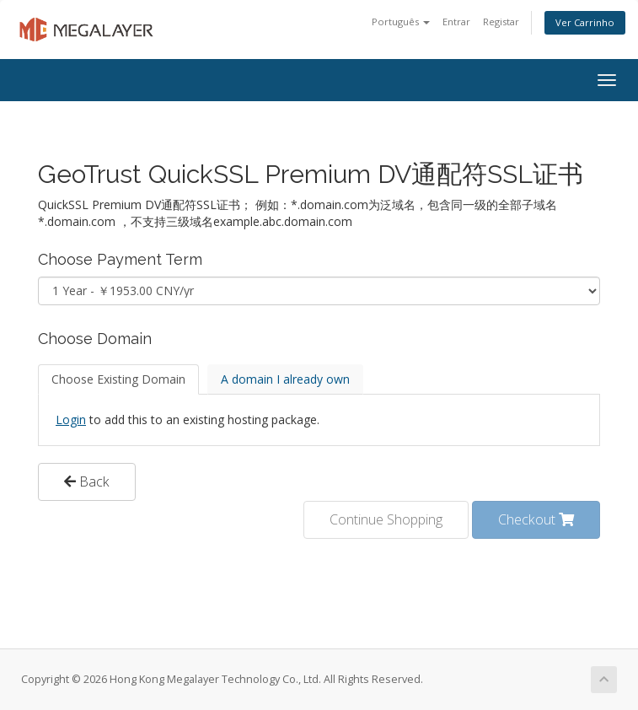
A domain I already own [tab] (285, 379)
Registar (501, 21)
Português (401, 21)
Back (87, 481)
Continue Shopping (386, 519)
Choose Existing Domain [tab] (118, 379)
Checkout (536, 519)
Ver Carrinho (584, 22)
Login (71, 419)
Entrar (456, 21)
